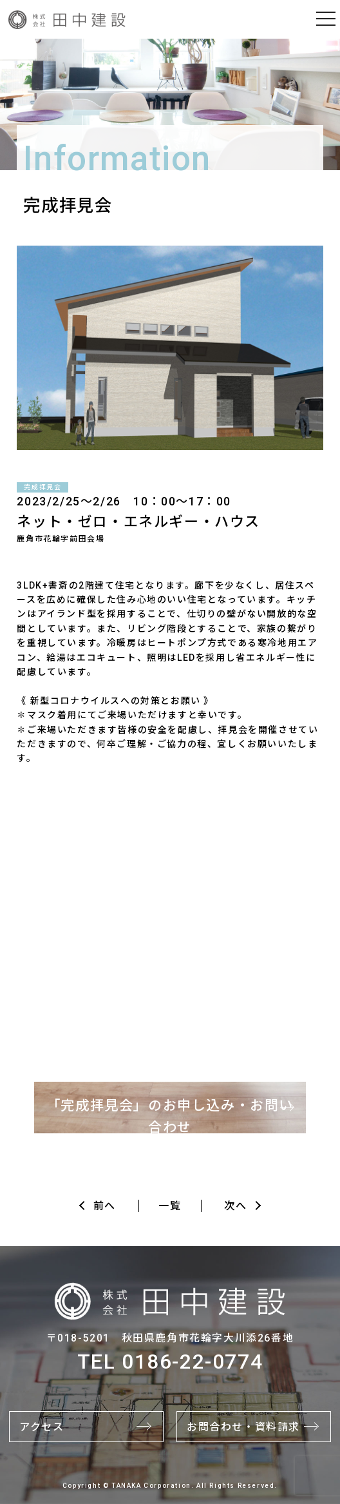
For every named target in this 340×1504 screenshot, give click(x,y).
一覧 (169, 1206)
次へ (235, 1206)
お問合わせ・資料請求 (243, 1427)
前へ (104, 1206)
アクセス (41, 1427)
